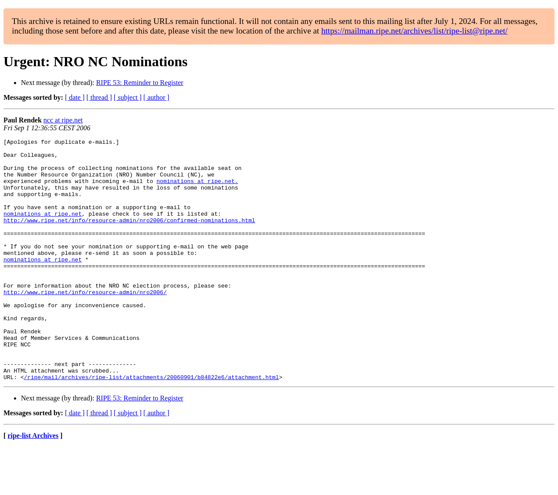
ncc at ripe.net (63, 120)
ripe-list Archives (32, 484)
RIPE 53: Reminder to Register (139, 82)
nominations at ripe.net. (197, 190)
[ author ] (156, 97)
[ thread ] (99, 97)
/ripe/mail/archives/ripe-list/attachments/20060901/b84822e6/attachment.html (151, 425)
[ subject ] (128, 97)
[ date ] (75, 97)
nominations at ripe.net (42, 229)
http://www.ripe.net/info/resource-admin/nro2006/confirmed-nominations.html (129, 237)
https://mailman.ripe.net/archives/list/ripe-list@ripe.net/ (414, 30)
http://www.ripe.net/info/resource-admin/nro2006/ (85, 323)
